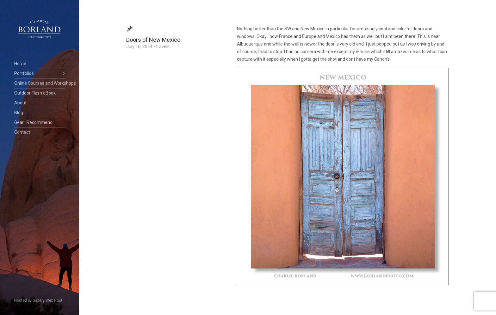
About (20, 102)
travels (163, 46)
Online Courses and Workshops (39, 83)
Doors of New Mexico (153, 39)
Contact (22, 132)
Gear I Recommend (33, 122)
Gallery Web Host (47, 300)
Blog (18, 112)
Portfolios (24, 73)
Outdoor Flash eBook (35, 93)
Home (20, 63)
